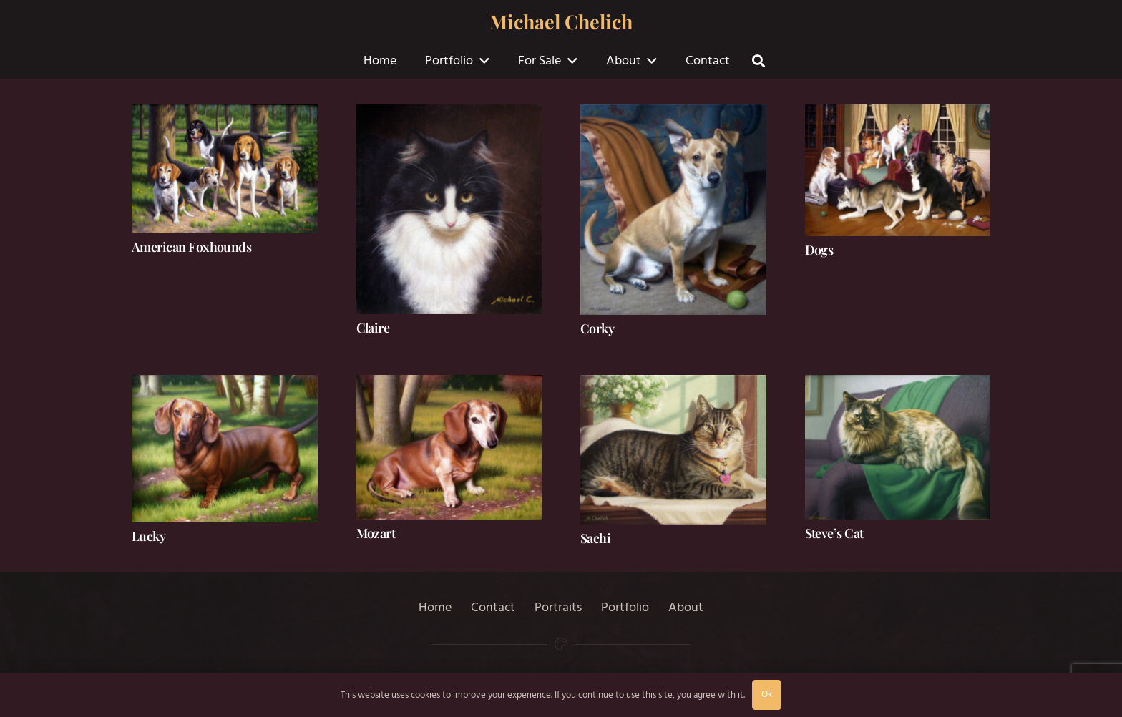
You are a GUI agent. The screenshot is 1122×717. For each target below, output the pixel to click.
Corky (597, 328)
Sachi (595, 538)
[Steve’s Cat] (898, 447)
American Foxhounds (191, 246)
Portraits (558, 607)
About (685, 607)
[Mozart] (449, 447)
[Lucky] (225, 448)
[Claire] (449, 209)
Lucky (148, 536)
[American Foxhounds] (225, 168)
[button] (481, 61)
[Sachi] (673, 449)
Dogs (819, 249)
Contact (493, 607)
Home (435, 607)
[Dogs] (898, 170)
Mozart (376, 533)
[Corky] (673, 209)
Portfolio (625, 607)
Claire (373, 327)
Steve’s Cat (834, 533)
